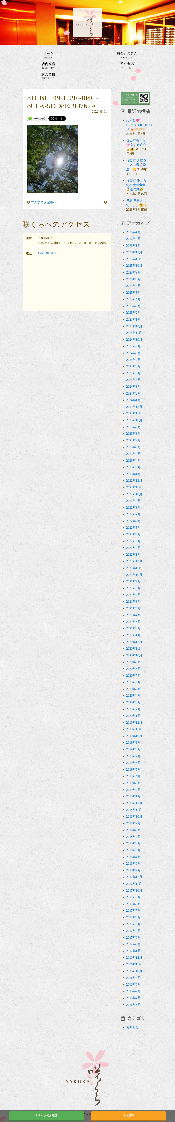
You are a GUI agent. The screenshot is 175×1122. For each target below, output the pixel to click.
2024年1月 (133, 400)
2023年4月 (133, 460)
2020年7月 (133, 675)
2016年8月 (133, 984)
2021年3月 (133, 622)
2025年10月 (134, 265)
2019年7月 (133, 756)
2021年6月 (133, 601)
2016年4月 (133, 998)
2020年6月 (133, 682)
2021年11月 (134, 568)
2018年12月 (134, 803)
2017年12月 (134, 877)
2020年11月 (134, 648)
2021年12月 (134, 561)
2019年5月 (133, 769)
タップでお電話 (46, 1115)
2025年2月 (133, 312)
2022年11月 (134, 487)
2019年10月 (134, 736)
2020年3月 (133, 702)
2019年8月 (133, 749)
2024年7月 (133, 360)
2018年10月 (134, 816)
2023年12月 (134, 407)
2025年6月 (133, 286)
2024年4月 (133, 380)
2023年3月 (133, 467)
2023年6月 (133, 447)
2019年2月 (133, 790)
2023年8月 (133, 433)
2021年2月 (133, 628)
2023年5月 (133, 454)
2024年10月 (134, 339)
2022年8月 (133, 507)
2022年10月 (134, 494)
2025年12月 (134, 252)
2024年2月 (133, 393)
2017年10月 (134, 890)
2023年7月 (133, 440)
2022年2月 (133, 548)
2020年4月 (133, 695)
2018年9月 (133, 823)
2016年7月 (133, 991)
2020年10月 (134, 655)
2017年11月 (134, 883)
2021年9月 (133, 581)
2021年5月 (133, 608)
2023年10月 (134, 420)
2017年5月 (133, 924)
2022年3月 (133, 541)
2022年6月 (133, 521)
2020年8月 (133, 669)
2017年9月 (133, 897)
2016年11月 (134, 964)
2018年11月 (134, 809)
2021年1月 (133, 635)
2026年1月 (133, 245)
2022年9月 (133, 501)
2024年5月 (133, 373)
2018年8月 (133, 830)
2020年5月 (133, 689)
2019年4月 (133, 776)
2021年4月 (133, 615)
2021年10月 (134, 575)
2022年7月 (133, 514)
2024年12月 (134, 326)
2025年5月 (133, 292)
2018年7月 (133, 836)
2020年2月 (133, 709)
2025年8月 (133, 279)
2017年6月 (133, 917)
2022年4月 (133, 534)
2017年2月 (133, 944)
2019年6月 (133, 762)
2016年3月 (133, 1004)
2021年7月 (133, 595)
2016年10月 (134, 971)
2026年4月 (133, 232)
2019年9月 (133, 742)
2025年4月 (133, 299)
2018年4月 (133, 857)
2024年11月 (134, 333)
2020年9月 (133, 662)
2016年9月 (133, 977)
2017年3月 (133, 937)
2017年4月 (133, 930)
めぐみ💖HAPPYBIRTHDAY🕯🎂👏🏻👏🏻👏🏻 (139, 125)
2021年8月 (133, 588)
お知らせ (132, 1027)
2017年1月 (133, 951)
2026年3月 (133, 239)
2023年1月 (133, 474)
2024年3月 (133, 386)
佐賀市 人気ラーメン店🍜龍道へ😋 (136, 165)
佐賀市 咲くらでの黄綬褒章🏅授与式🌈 (136, 185)
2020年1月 (133, 716)
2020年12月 (134, 642)
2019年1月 (133, 796)
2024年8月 (133, 353)
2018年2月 (133, 870)
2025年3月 (133, 306)
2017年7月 (133, 910)
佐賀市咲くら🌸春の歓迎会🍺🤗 (136, 145)
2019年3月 (133, 783)
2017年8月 (133, 904)
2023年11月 (134, 413)
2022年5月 (133, 527)
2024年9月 (133, 346)
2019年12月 (134, 722)
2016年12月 (134, 957)
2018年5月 (133, 850)
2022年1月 (133, 554)
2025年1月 (133, 319)
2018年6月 (133, 843)
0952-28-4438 (47, 253)
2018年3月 (133, 863)
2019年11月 (134, 729)
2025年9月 (133, 272)
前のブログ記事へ (43, 202)
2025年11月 (134, 259)
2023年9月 (133, 427)
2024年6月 (133, 366)
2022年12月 (134, 480)
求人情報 (128, 1115)
